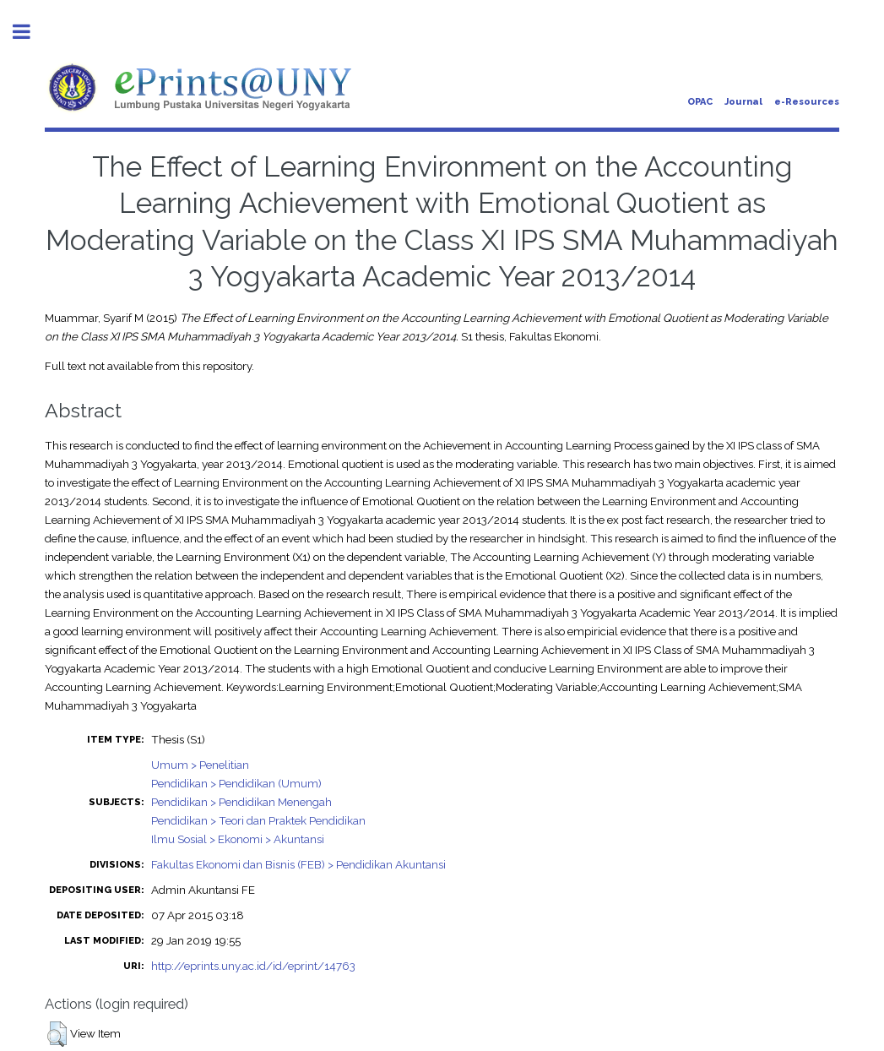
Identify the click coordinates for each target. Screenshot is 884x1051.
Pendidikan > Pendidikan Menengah (241, 802)
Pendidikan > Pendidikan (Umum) (236, 783)
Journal (743, 101)
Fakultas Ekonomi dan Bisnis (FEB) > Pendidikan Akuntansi (298, 864)
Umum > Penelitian (200, 764)
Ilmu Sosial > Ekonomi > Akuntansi (237, 839)
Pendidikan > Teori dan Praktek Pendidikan (258, 820)
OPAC (700, 101)
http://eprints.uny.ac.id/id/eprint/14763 (253, 965)
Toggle (30, 31)
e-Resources (806, 101)
